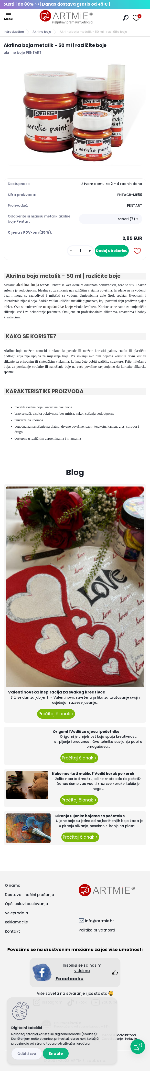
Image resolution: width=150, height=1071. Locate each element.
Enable (56, 1053)
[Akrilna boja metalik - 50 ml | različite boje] (75, 112)
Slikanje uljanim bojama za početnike (89, 815)
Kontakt (12, 931)
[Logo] (66, 17)
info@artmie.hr (99, 920)
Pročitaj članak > (56, 714)
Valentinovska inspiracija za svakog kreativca (57, 692)
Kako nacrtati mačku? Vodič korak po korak (93, 773)
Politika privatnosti (97, 930)
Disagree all (26, 1054)
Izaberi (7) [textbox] (126, 218)
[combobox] (110, 219)
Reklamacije (16, 922)
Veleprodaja (16, 913)
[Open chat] (137, 1046)
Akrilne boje (41, 31)
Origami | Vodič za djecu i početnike (86, 731)
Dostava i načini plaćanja (29, 894)
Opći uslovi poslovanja (26, 903)
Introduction (14, 31)
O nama (13, 885)
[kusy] (80, 250)
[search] (125, 17)
